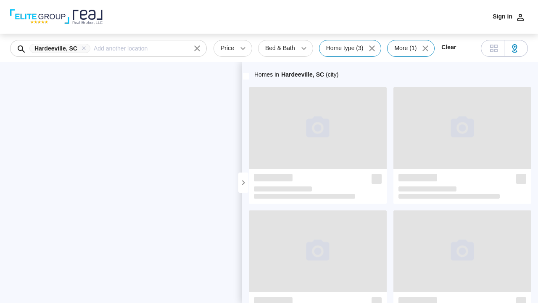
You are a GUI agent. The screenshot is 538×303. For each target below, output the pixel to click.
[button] (61, 48)
